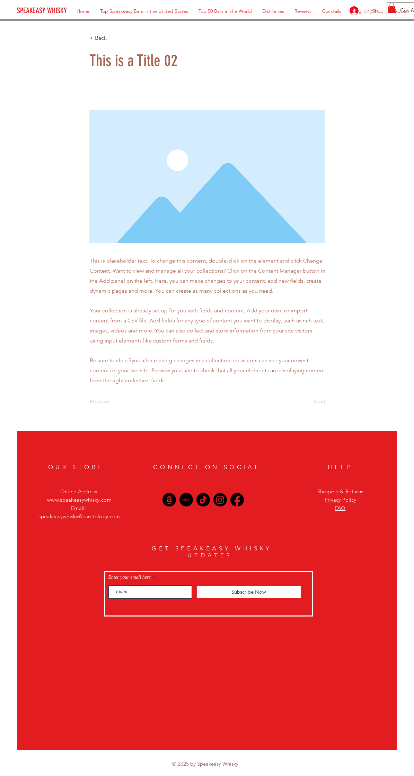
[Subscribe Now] (249, 592)
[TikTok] (203, 499)
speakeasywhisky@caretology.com (79, 516)
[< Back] (112, 38)
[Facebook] (237, 499)
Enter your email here (129, 577)
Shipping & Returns (340, 491)
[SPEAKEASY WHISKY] (55, 10)
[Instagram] (220, 499)
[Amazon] (169, 499)
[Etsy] (186, 499)
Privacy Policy (340, 499)
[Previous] (112, 402)
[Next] (308, 402)
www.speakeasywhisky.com (79, 499)
